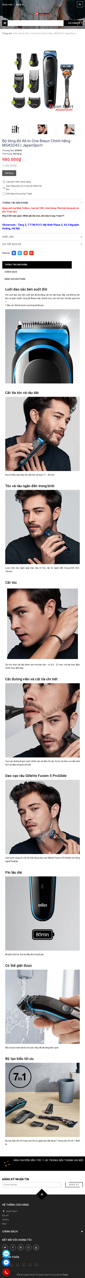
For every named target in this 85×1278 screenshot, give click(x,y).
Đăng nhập (7, 4)
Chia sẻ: (6, 253)
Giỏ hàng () (74, 23)
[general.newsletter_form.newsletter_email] (31, 1184)
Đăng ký (20, 4)
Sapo (65, 1274)
